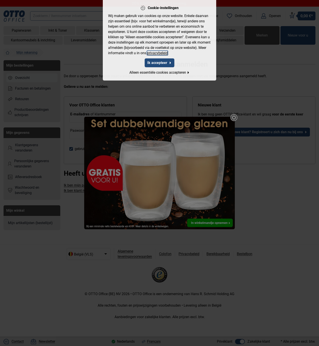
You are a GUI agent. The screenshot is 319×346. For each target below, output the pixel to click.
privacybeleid (157, 53)
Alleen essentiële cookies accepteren (159, 72)
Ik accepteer (159, 63)
